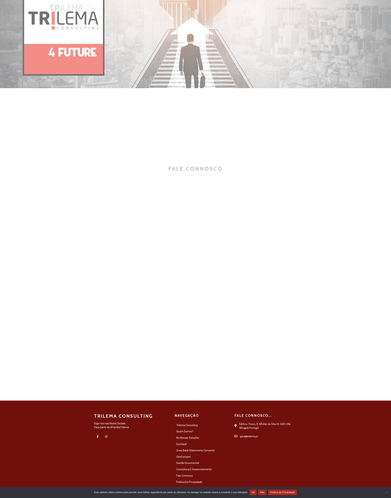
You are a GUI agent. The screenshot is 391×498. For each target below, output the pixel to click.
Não (262, 492)
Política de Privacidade (282, 492)
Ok (253, 492)
